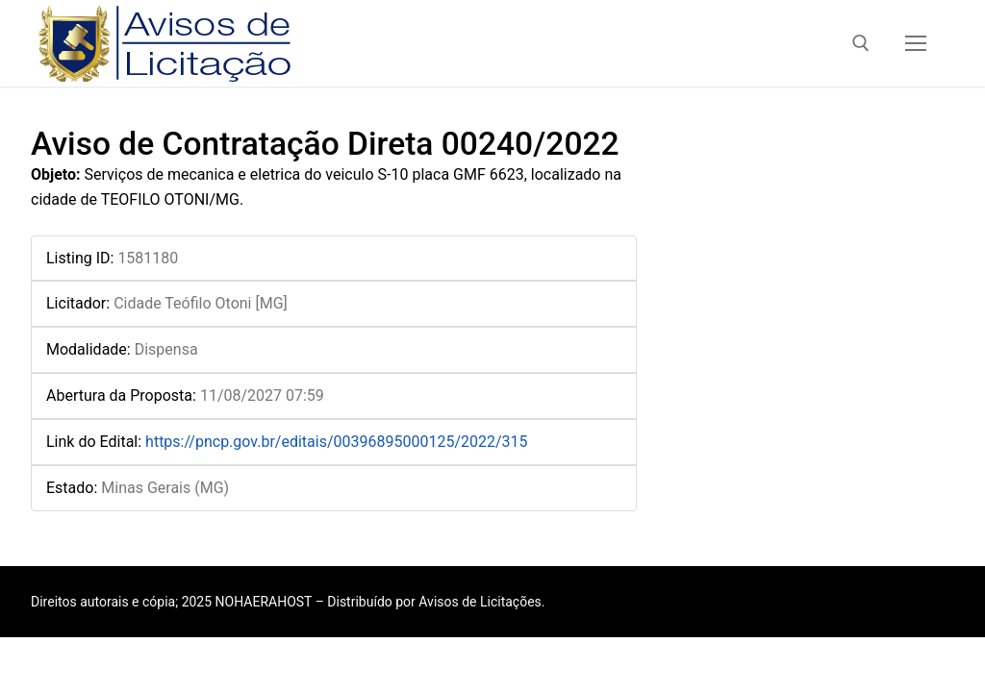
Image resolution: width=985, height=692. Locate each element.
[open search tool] (861, 43)
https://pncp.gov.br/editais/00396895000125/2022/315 (336, 441)
